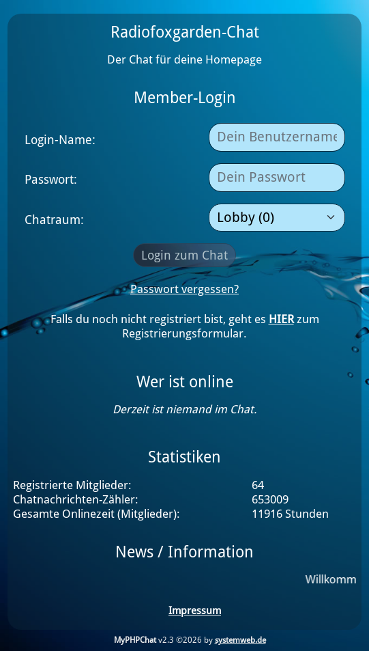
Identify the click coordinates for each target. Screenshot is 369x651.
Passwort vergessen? (184, 289)
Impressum (194, 611)
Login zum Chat (184, 255)
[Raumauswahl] (277, 218)
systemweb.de (240, 640)
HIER (281, 319)
